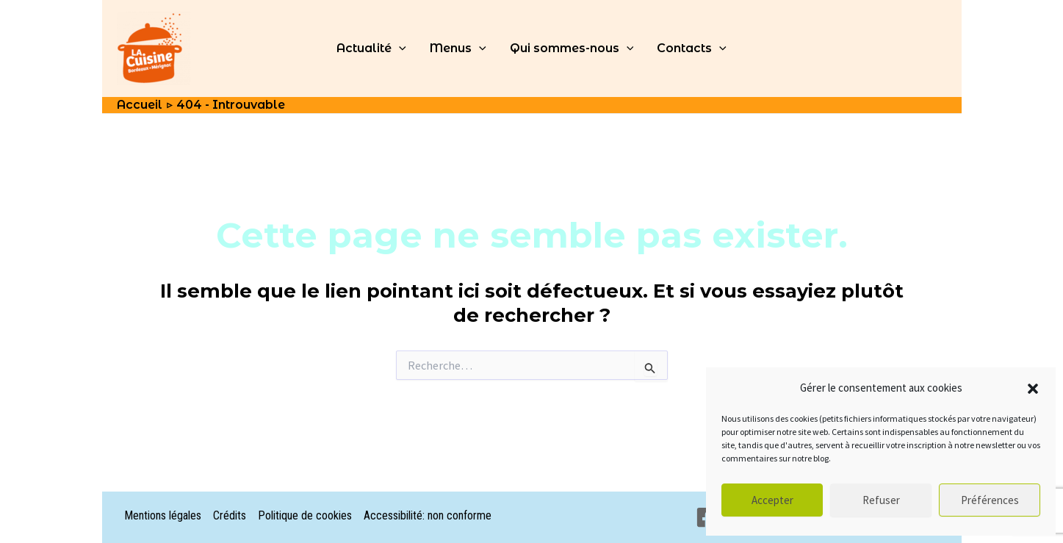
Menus (458, 48)
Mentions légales (162, 515)
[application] (399, 48)
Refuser (881, 500)
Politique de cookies (305, 515)
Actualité (371, 48)
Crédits (229, 515)
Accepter (772, 500)
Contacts (692, 48)
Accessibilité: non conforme (427, 515)
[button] (1033, 388)
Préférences (990, 500)
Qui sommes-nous (572, 48)
